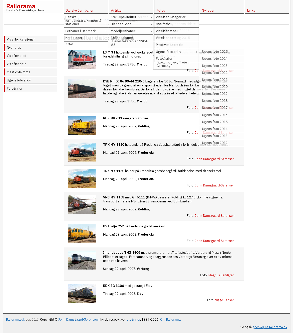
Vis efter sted (16, 56)
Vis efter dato (16, 64)
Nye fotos (14, 48)
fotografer (132, 319)
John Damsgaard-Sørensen (78, 319)
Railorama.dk (15, 319)
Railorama (20, 6)
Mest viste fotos (18, 72)
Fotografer (14, 88)
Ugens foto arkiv (19, 80)
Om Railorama (170, 319)
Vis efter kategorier (21, 39)
